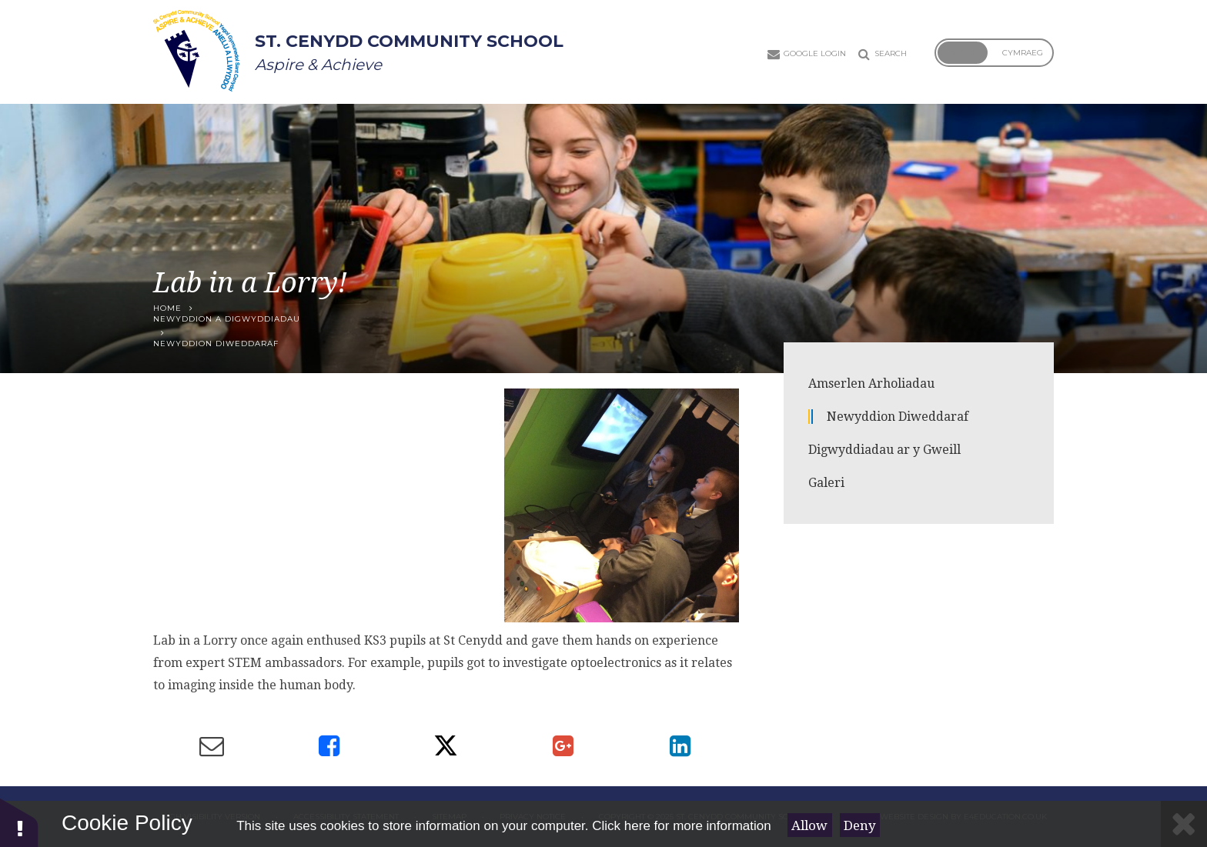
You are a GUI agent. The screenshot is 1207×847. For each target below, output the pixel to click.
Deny (860, 825)
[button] (19, 822)
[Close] (1184, 824)
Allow (809, 825)
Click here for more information (681, 826)
